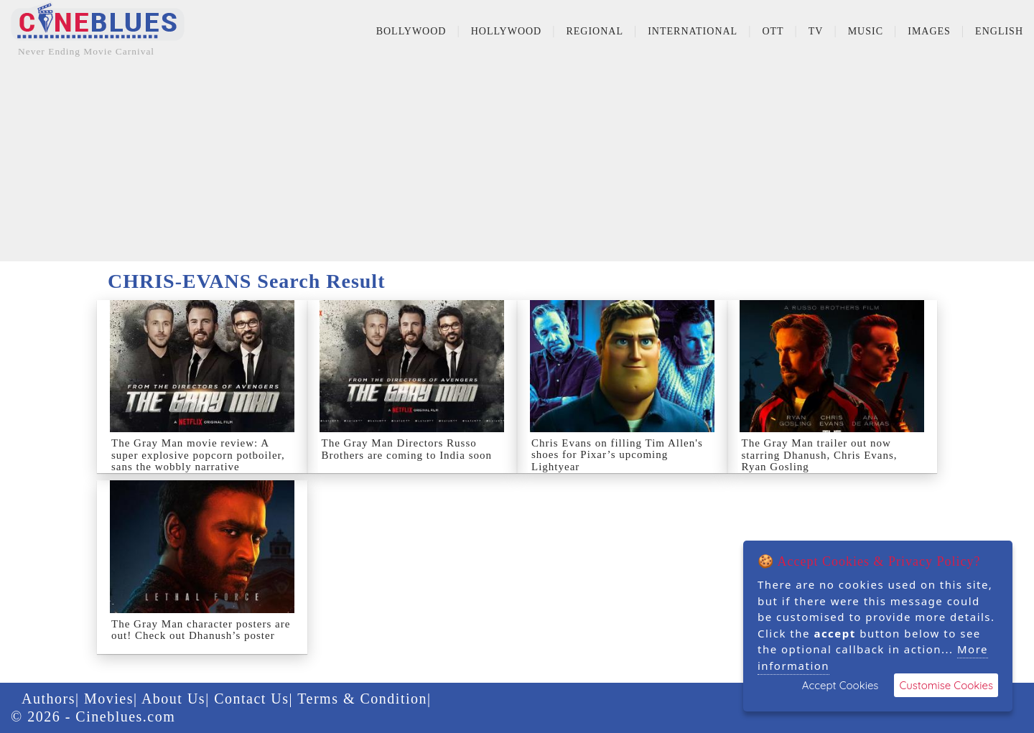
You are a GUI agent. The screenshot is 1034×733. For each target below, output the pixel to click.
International (692, 31)
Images (929, 31)
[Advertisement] (517, 160)
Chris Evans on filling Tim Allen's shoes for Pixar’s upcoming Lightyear (617, 454)
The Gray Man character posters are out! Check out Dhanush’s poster (200, 630)
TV (816, 31)
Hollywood (506, 31)
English (999, 31)
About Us (173, 698)
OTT (772, 31)
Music (865, 31)
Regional (594, 31)
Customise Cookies (946, 685)
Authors (48, 698)
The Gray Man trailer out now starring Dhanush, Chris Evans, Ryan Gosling (820, 454)
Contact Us (251, 698)
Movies (109, 698)
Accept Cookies (840, 685)
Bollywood (411, 31)
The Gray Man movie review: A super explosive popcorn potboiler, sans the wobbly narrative (198, 454)
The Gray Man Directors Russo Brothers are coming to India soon (407, 449)
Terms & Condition (362, 698)
